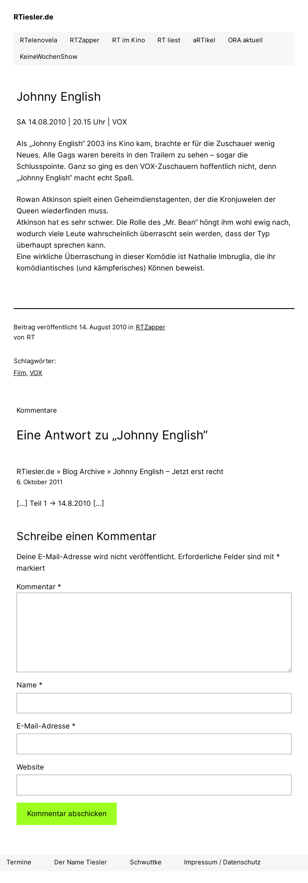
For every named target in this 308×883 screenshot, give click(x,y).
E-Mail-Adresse (46, 726)
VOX (36, 373)
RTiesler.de (33, 17)
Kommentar (38, 586)
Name (29, 685)
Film (20, 373)
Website (30, 767)
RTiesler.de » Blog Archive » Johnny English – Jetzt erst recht (119, 471)
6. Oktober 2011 (39, 482)
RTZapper (150, 327)
